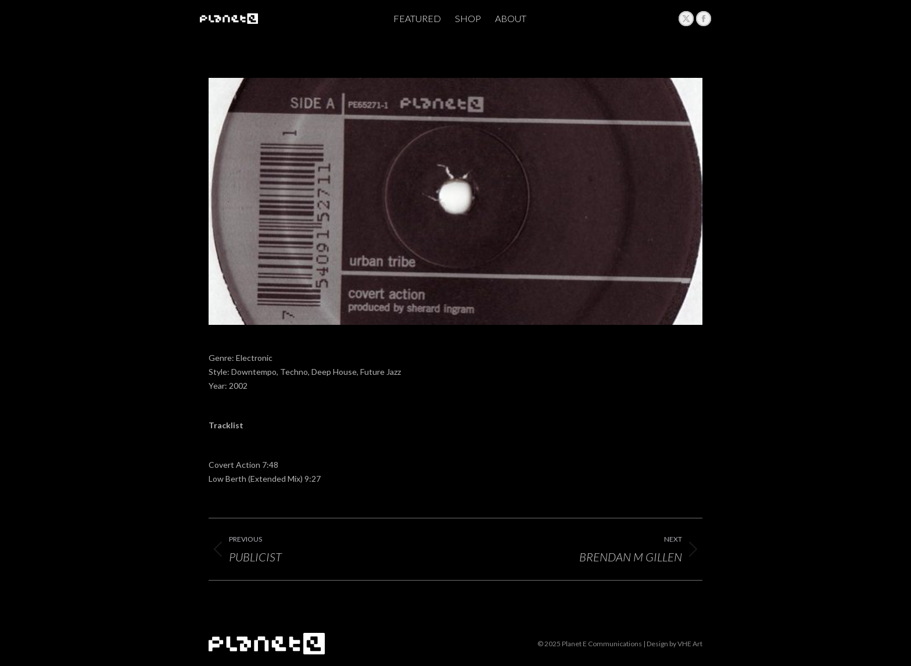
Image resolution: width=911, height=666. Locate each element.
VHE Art (689, 643)
